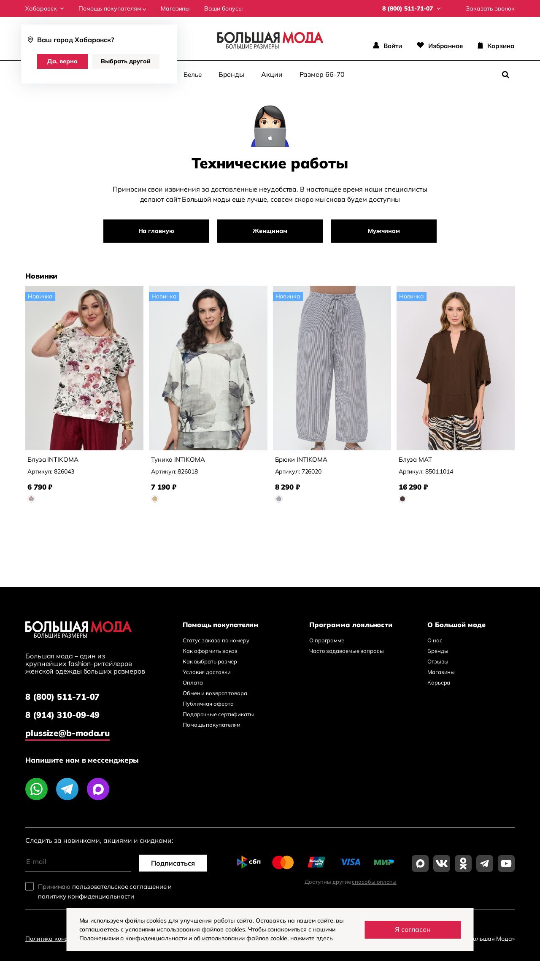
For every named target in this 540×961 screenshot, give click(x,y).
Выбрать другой (126, 61)
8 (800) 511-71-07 (62, 696)
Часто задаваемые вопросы (346, 650)
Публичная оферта (208, 703)
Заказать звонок (490, 8)
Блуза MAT (415, 459)
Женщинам (270, 231)
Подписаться (173, 863)
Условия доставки (206, 672)
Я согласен (413, 929)
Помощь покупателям (112, 8)
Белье (193, 74)
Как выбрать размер (210, 661)
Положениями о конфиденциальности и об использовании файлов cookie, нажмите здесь (206, 938)
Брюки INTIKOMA (301, 459)
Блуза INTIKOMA (52, 459)
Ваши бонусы (223, 8)
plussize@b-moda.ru (67, 733)
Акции (272, 74)
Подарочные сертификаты (218, 714)
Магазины (175, 8)
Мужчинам (384, 231)
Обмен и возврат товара (215, 693)
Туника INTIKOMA (178, 459)
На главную (156, 231)
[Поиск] (505, 74)
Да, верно (62, 61)
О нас (435, 640)
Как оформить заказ (210, 650)
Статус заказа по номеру (216, 640)
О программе (326, 640)
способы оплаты (374, 881)
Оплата (192, 682)
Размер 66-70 (322, 74)
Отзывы (437, 661)
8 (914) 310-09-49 (62, 715)
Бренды (231, 74)
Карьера (438, 682)
